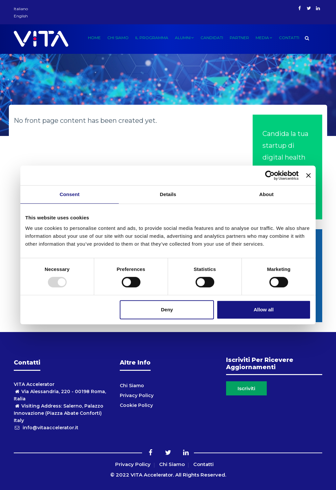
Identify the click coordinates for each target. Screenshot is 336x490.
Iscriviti (246, 388)
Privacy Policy (137, 395)
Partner (239, 37)
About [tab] (266, 194)
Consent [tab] (70, 194)
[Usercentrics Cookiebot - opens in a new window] (270, 175)
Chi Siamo (132, 386)
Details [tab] (168, 194)
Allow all (264, 309)
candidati (211, 37)
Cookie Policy (136, 405)
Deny (167, 309)
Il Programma (151, 37)
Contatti (289, 37)
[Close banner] (308, 175)
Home (94, 37)
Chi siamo (118, 37)
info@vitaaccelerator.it (46, 428)
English (21, 15)
